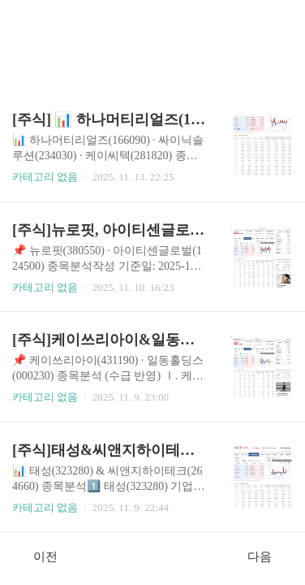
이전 (37, 555)
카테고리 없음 (45, 177)
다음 (268, 555)
